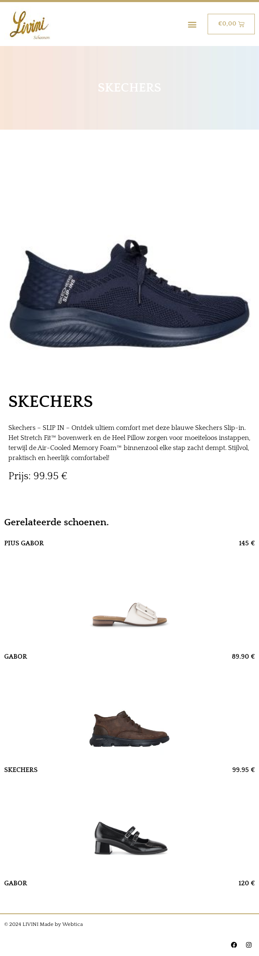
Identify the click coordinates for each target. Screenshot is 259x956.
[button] (192, 24)
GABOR (15, 656)
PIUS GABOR (24, 543)
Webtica (72, 924)
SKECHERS (21, 770)
